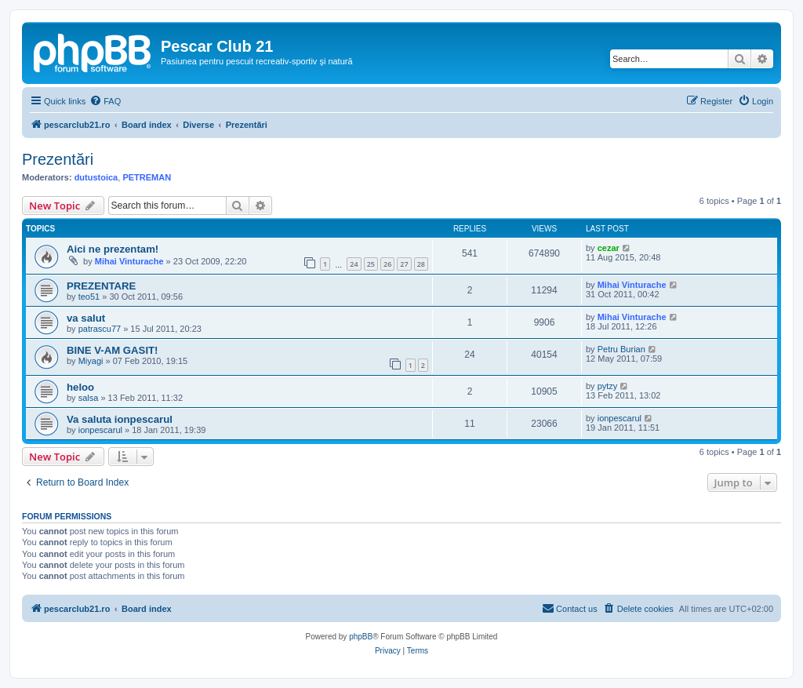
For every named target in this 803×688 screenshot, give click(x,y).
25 (371, 264)
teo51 (89, 296)
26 (387, 264)
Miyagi (91, 361)
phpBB (360, 636)
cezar (609, 248)
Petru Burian (621, 349)
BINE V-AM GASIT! (112, 350)
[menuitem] (105, 101)
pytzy (608, 386)
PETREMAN (146, 177)
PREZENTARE (101, 286)
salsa (88, 397)
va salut (86, 318)
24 (354, 264)
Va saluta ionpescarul (120, 419)
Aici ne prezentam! (112, 249)
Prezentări (57, 159)
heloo (80, 387)
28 (421, 264)
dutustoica (96, 177)
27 (404, 264)
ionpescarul (100, 430)
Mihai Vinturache (129, 261)
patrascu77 (99, 328)
